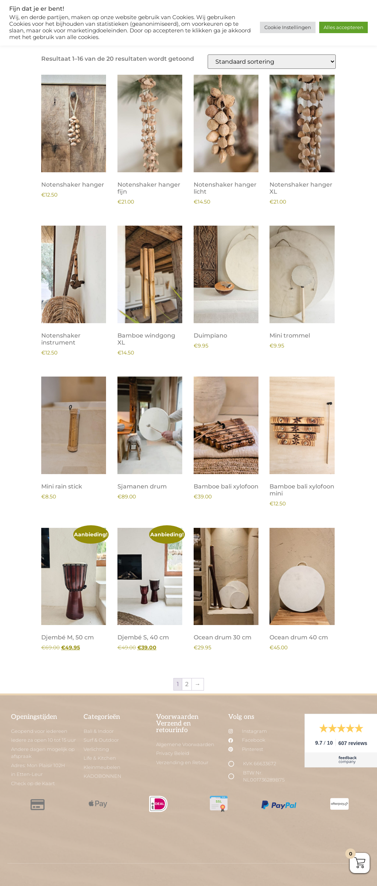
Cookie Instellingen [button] (287, 27)
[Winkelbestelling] (272, 61)
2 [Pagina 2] (186, 684)
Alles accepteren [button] (343, 27)
